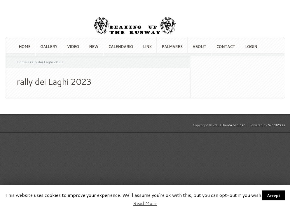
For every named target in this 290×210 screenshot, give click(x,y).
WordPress (276, 125)
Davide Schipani (234, 125)
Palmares (172, 46)
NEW (93, 46)
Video (73, 46)
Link (147, 46)
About (199, 46)
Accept (273, 195)
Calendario (120, 46)
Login (251, 46)
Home (24, 46)
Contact (225, 46)
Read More (145, 203)
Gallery (48, 46)
